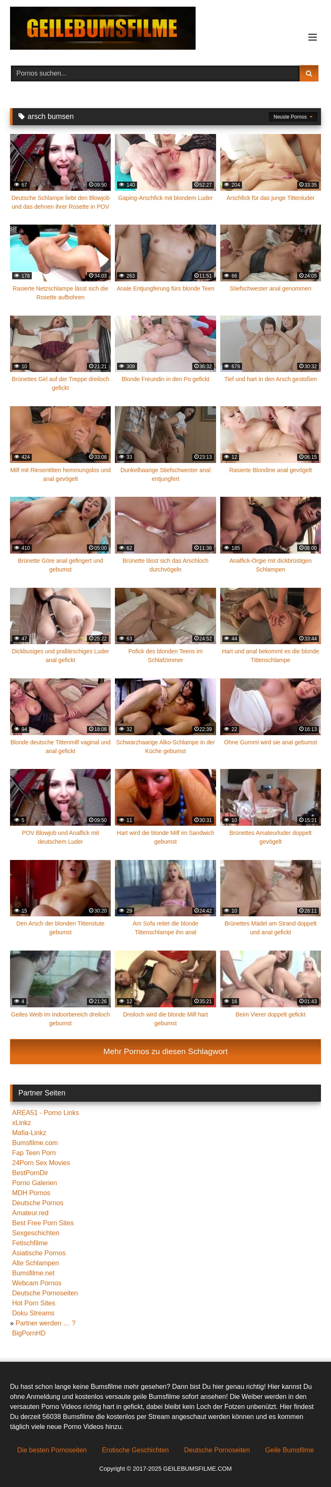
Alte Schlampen (35, 1263)
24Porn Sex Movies (41, 1162)
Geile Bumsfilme (289, 1450)
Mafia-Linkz (29, 1132)
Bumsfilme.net (33, 1273)
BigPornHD (29, 1333)
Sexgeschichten (35, 1233)
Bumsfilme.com (35, 1142)
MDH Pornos (31, 1192)
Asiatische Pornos (39, 1253)
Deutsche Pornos (38, 1202)
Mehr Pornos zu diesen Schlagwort (165, 1051)
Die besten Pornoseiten (52, 1450)
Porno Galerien (34, 1182)
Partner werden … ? (45, 1323)
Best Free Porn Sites (43, 1223)
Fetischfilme (30, 1243)
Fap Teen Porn (34, 1152)
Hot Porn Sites (33, 1303)
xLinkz (21, 1122)
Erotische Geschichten (135, 1450)
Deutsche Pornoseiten (45, 1293)
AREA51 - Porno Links (45, 1112)
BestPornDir (30, 1172)
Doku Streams (33, 1313)
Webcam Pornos (36, 1283)
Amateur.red (30, 1212)
